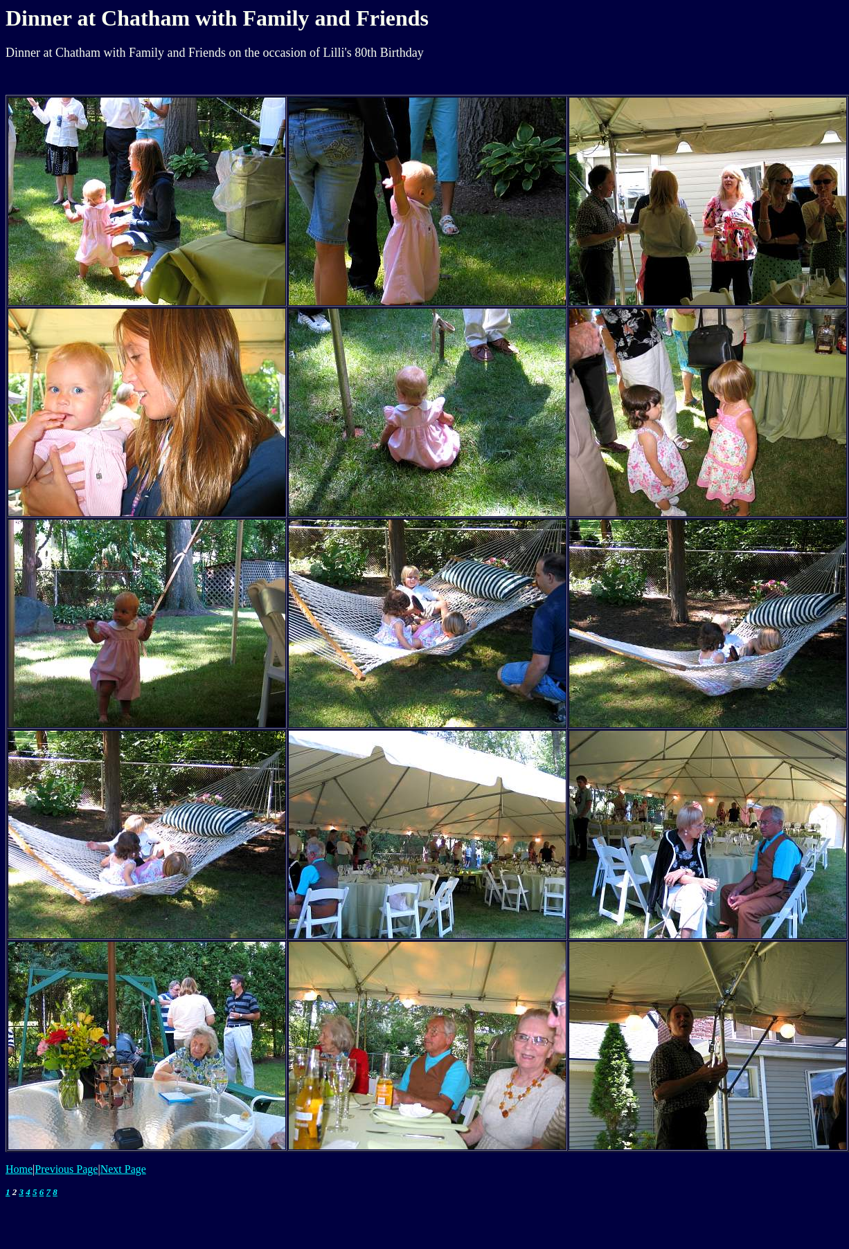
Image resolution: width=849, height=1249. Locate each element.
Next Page (123, 1169)
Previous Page (66, 1169)
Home (19, 1169)
